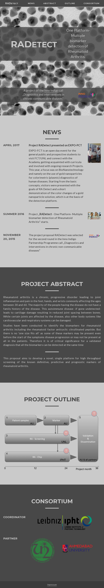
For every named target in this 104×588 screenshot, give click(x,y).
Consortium (90, 13)
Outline (69, 13)
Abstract (48, 13)
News (30, 13)
